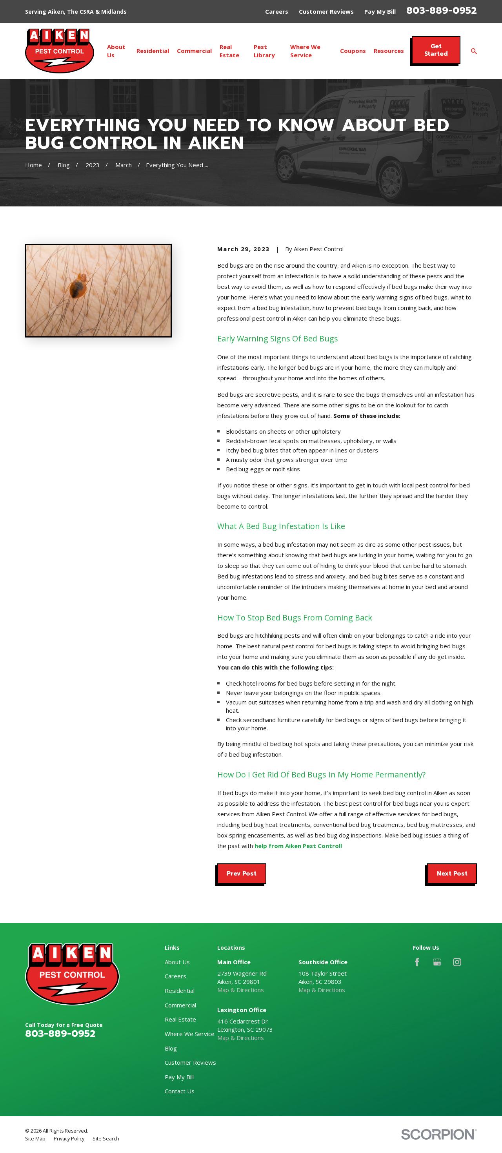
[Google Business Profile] (437, 962)
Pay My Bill (380, 11)
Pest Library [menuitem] (264, 51)
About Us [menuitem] (116, 51)
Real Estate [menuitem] (229, 51)
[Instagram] (457, 962)
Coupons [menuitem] (353, 51)
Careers (276, 11)
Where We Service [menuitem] (305, 51)
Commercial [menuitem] (194, 51)
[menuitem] (35, 1138)
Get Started (436, 50)
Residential (180, 990)
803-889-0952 (441, 11)
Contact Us (180, 1091)
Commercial (180, 1005)
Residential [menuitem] (152, 51)
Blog (171, 1048)
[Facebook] (417, 962)
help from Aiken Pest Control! (298, 846)
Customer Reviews (326, 11)
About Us (177, 962)
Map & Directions (240, 990)
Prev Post (241, 873)
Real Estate (180, 1019)
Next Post (452, 873)
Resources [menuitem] (389, 51)
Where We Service (190, 1034)
